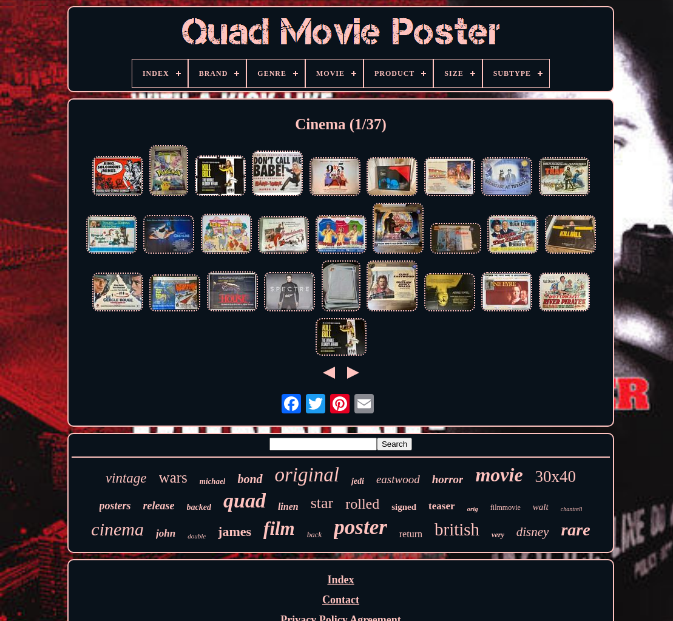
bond (249, 479)
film (279, 528)
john (165, 533)
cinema (117, 529)
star (322, 503)
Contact (340, 600)
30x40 (556, 476)
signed (403, 507)
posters (115, 506)
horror (448, 479)
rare (575, 529)
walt (541, 507)
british (457, 529)
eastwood (398, 479)
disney (532, 531)
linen (288, 506)
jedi (357, 481)
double (197, 536)
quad (244, 500)
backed (199, 507)
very (498, 535)
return (410, 534)
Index (340, 580)
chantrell (572, 509)
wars (173, 477)
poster (360, 527)
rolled (362, 504)
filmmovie (505, 507)
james (234, 531)
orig (472, 508)
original (307, 475)
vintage (126, 478)
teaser (441, 506)
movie (499, 475)
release (159, 506)
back (314, 534)
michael (213, 481)
